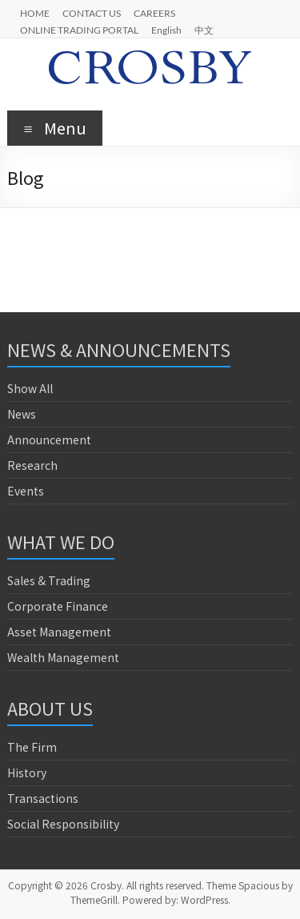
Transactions (42, 798)
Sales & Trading (48, 580)
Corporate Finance (57, 606)
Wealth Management (63, 657)
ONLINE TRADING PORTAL (79, 29)
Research (32, 465)
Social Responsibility (63, 824)
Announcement (49, 439)
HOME (35, 12)
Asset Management (59, 632)
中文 (204, 29)
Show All (30, 388)
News (21, 414)
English (166, 29)
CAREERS (154, 12)
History (26, 772)
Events (25, 491)
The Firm (32, 747)
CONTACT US (91, 12)
